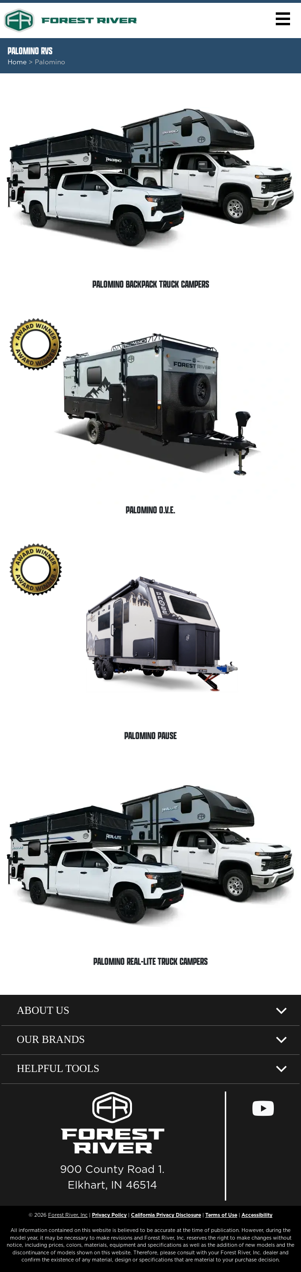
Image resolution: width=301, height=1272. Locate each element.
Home (17, 62)
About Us (43, 1010)
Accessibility (256, 1215)
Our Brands (51, 1039)
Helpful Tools (58, 1068)
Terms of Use (221, 1215)
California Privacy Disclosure (166, 1215)
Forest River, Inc (68, 1215)
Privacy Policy (109, 1215)
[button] (282, 19)
